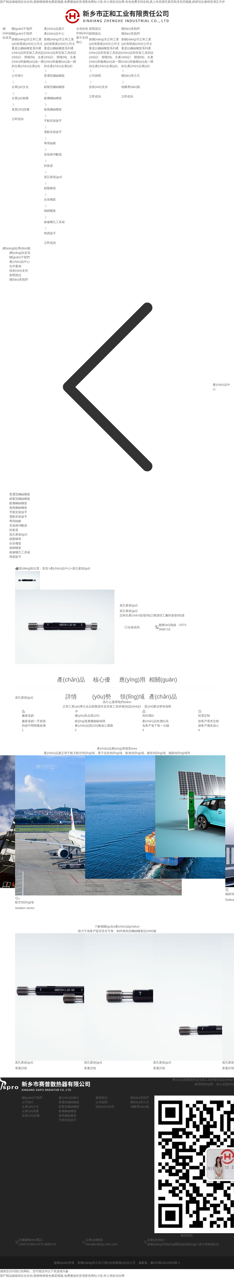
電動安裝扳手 (60, 129)
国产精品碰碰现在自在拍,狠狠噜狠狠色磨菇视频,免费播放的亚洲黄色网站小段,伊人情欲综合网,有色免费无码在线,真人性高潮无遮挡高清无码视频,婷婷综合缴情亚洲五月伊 (112, 1)
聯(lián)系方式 (137, 72)
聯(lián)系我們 (130, 28)
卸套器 (60, 162)
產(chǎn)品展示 (54, 28)
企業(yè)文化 (28, 84)
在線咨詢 (132, 627)
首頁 (45, 568)
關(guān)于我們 (22, 28)
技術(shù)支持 (85, 33)
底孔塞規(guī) (60, 174)
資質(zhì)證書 (28, 106)
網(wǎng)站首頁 (7, 33)
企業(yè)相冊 (28, 95)
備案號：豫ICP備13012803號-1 (159, 1262)
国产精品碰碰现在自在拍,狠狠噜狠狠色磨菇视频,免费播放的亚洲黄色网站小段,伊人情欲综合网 (62, 1275)
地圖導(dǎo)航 (137, 84)
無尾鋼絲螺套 (60, 106)
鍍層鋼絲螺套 (60, 95)
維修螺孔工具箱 (60, 219)
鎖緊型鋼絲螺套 (60, 84)
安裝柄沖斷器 (60, 151)
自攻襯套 (60, 196)
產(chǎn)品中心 (60, 568)
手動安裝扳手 (60, 117)
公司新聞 (105, 72)
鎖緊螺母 (60, 185)
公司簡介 (28, 72)
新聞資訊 (95, 28)
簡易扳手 (60, 230)
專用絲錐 (60, 140)
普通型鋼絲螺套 (60, 72)
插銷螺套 (60, 207)
